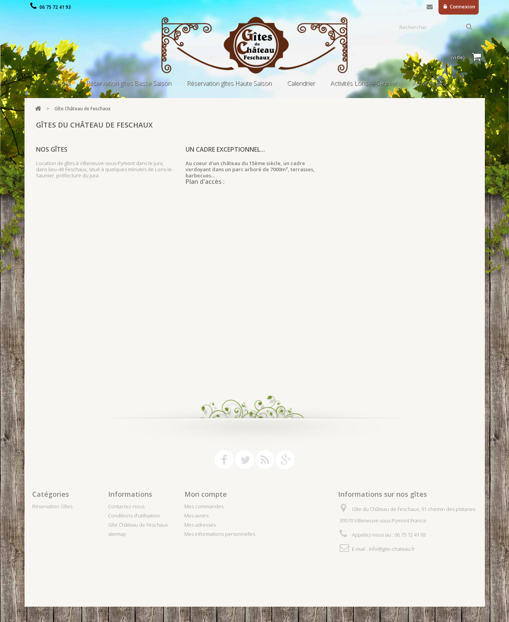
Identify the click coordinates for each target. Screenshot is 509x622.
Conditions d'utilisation (134, 515)
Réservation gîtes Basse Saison (128, 83)
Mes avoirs (196, 515)
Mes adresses (200, 524)
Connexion (461, 6)
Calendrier (301, 83)
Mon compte (205, 494)
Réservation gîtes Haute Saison (229, 83)
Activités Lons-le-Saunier (363, 83)
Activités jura (429, 83)
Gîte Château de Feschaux (138, 524)
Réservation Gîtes (52, 506)
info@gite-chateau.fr (392, 548)
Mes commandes (203, 506)
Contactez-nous (429, 8)
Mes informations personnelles (219, 533)
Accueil (61, 83)
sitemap (117, 533)
